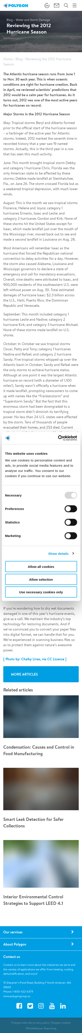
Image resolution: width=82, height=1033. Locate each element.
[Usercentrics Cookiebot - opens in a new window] (58, 438)
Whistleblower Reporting (41, 1028)
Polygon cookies (61, 1023)
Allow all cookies (41, 566)
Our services (13, 932)
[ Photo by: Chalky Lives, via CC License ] (34, 659)
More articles (24, 674)
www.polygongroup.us (16, 996)
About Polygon (14, 944)
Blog (19, 59)
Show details (58, 553)
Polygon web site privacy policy (30, 1023)
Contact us (11, 956)
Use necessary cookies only (41, 592)
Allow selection (41, 579)
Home (7, 59)
